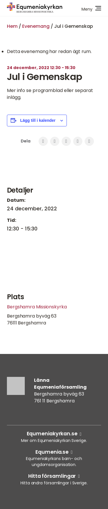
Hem (12, 26)
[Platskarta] (54, 264)
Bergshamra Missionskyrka (37, 307)
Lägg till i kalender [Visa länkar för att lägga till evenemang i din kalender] (38, 120)
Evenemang (36, 26)
